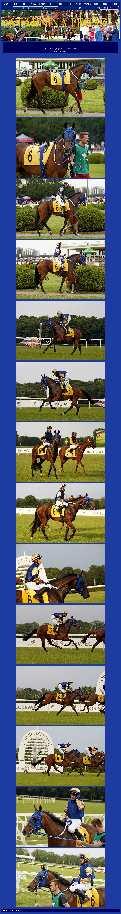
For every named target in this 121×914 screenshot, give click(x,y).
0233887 (112, 7)
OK (98, 8)
